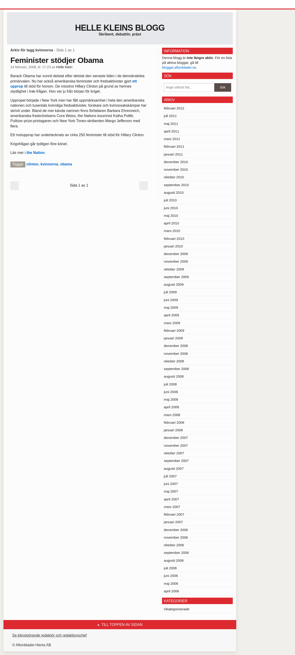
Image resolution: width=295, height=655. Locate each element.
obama (66, 164)
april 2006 (171, 591)
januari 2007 (173, 522)
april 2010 (171, 223)
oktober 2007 (174, 453)
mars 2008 (172, 415)
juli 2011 (170, 116)
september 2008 (176, 369)
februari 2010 (174, 239)
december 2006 (176, 530)
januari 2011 (173, 154)
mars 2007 (172, 507)
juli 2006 (170, 568)
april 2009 (171, 315)
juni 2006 (171, 576)
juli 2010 (170, 200)
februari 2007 (174, 514)
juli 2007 (170, 476)
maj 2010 (171, 215)
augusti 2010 (174, 192)
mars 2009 (172, 323)
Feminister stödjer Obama (56, 60)
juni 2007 (171, 484)
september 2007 (176, 461)
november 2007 (176, 445)
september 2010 (176, 185)
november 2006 (176, 537)
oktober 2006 (174, 545)
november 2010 (176, 169)
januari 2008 (173, 430)
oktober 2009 (174, 269)
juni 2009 (171, 300)
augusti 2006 (174, 560)
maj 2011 (171, 124)
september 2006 (176, 553)
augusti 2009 (174, 284)
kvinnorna (49, 164)
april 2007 (171, 499)
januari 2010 (173, 246)
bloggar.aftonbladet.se (179, 67)
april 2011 (171, 131)
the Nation (35, 153)
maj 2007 (171, 491)
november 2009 (176, 261)
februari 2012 (174, 108)
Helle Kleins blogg (120, 27)
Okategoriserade (176, 609)
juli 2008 (170, 384)
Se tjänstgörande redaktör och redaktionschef (49, 635)
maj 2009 (171, 307)
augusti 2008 (174, 376)
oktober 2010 (174, 177)
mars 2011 (172, 139)
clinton (32, 164)
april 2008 (171, 407)
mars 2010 (172, 231)
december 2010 (176, 162)
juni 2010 (171, 208)
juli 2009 (170, 292)
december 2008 (176, 346)
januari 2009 (173, 338)
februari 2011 (174, 146)
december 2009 (176, 254)
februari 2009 (174, 330)
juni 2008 (171, 392)
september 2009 (176, 277)
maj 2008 (171, 399)
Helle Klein (64, 67)
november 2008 (176, 353)
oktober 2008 (174, 361)
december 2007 (176, 438)
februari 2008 (174, 422)
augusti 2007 (174, 468)
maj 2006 (171, 583)
